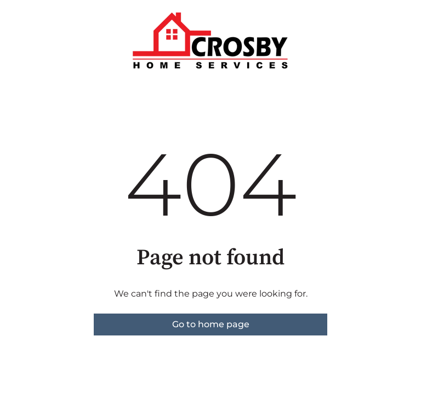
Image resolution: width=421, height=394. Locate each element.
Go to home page (210, 324)
